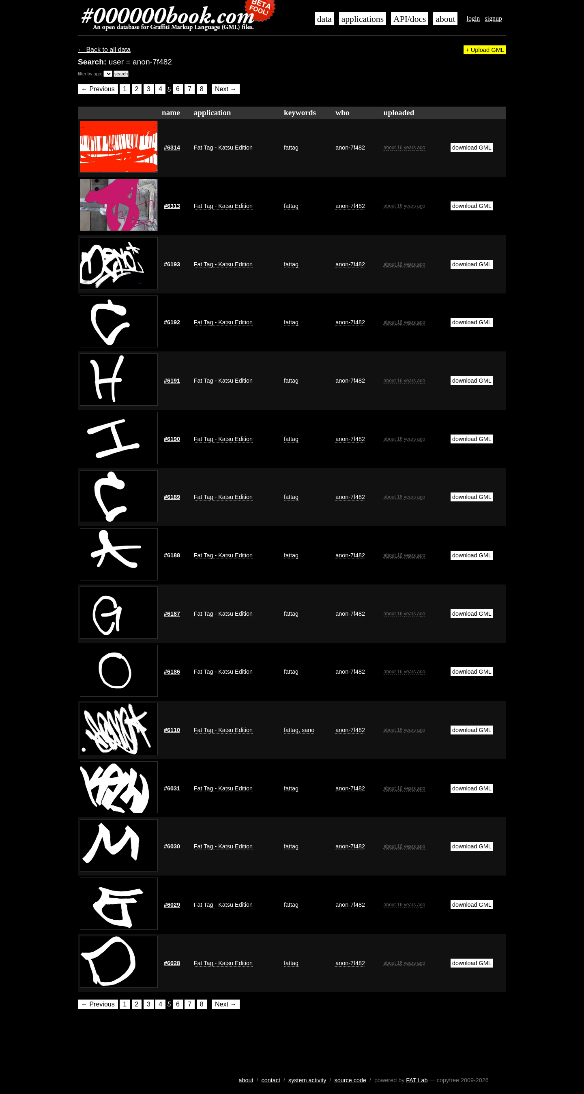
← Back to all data (104, 49)
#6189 (172, 497)
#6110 (172, 730)
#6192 (172, 322)
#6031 (172, 788)
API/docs (409, 19)
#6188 (172, 555)
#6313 (172, 206)
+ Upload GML (485, 50)
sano (307, 730)
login (473, 18)
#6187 (172, 613)
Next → (225, 89)
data (324, 19)
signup (493, 18)
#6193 (172, 264)
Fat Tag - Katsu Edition (223, 147)
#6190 (172, 439)
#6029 (172, 904)
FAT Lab (416, 1080)
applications (362, 19)
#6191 (172, 380)
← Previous (98, 89)
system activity (307, 1080)
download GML (472, 147)
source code (350, 1080)
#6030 (172, 846)
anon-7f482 (350, 147)
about (445, 19)
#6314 (172, 147)
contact (271, 1080)
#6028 (172, 963)
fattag (291, 147)
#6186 (172, 671)
